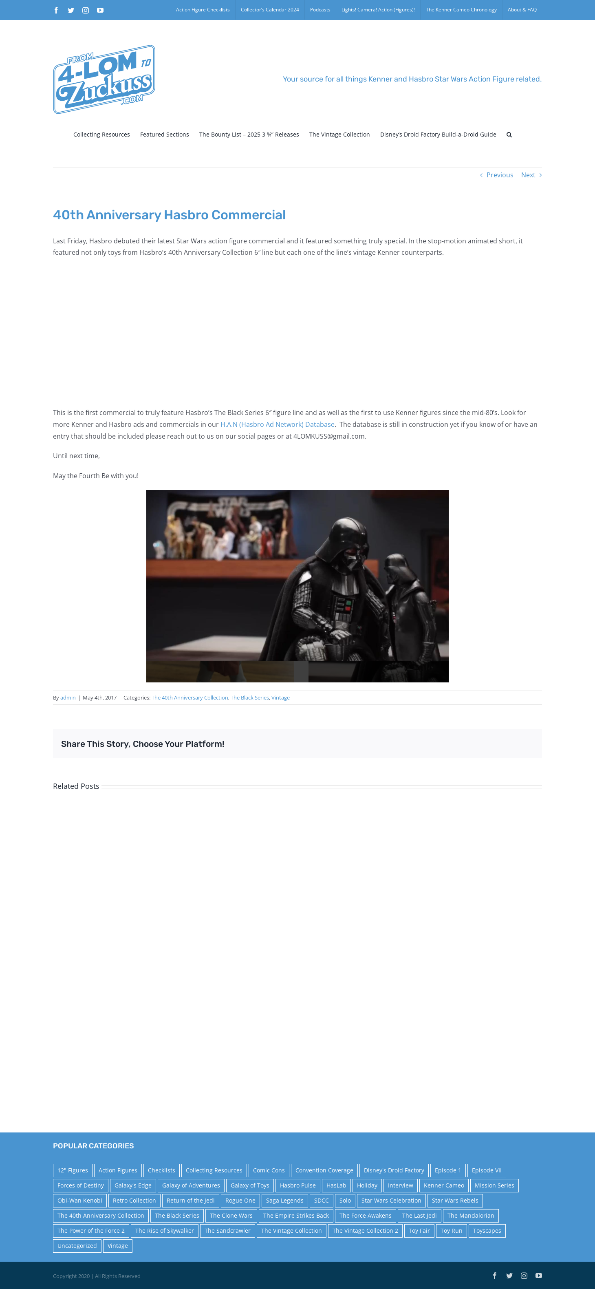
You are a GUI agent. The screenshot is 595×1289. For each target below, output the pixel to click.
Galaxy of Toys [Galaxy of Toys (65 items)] (250, 1185)
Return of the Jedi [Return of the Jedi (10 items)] (191, 1200)
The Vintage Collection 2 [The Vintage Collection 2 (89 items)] (365, 1230)
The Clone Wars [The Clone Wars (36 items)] (231, 1215)
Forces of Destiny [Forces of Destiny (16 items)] (80, 1185)
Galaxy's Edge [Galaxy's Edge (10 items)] (133, 1185)
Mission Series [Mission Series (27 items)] (494, 1185)
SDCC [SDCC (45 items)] (321, 1200)
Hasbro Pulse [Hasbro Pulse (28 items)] (298, 1185)
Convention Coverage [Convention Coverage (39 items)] (324, 1170)
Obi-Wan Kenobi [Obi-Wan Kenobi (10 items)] (79, 1200)
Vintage (280, 697)
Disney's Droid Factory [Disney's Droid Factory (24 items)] (394, 1170)
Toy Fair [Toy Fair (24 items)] (419, 1230)
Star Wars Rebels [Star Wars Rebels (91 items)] (455, 1200)
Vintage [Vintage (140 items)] (118, 1245)
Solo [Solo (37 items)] (345, 1200)
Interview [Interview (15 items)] (400, 1185)
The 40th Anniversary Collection (190, 697)
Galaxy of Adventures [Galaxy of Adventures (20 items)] (191, 1185)
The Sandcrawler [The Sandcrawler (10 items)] (228, 1230)
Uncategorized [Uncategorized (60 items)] (77, 1245)
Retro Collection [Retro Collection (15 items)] (134, 1200)
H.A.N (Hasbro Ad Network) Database (277, 424)
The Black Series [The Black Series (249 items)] (177, 1215)
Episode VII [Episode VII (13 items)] (487, 1170)
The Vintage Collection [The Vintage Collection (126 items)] (291, 1230)
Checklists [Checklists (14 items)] (161, 1170)
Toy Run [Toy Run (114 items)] (452, 1230)
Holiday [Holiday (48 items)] (367, 1185)
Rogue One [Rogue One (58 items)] (240, 1200)
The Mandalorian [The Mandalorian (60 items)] (470, 1215)
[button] (509, 134)
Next (528, 174)
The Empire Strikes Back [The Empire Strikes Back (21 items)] (296, 1215)
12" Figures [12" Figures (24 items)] (72, 1170)
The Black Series (250, 697)
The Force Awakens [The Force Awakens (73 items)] (365, 1215)
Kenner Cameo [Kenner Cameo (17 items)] (444, 1185)
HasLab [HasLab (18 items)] (336, 1185)
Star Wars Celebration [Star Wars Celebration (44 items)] (391, 1200)
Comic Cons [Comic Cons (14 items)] (269, 1170)
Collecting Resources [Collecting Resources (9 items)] (214, 1170)
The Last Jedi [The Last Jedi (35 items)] (419, 1215)
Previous (500, 174)
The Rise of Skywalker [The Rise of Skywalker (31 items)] (164, 1230)
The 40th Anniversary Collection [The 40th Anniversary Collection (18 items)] (100, 1215)
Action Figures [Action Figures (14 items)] (118, 1170)
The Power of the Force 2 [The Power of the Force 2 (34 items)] (91, 1230)
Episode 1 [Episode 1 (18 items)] (448, 1170)
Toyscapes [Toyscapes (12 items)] (487, 1230)
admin (68, 697)
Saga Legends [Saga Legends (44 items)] (285, 1200)
